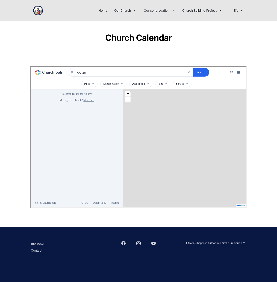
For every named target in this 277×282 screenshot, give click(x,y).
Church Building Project (199, 10)
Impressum (38, 244)
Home (102, 10)
